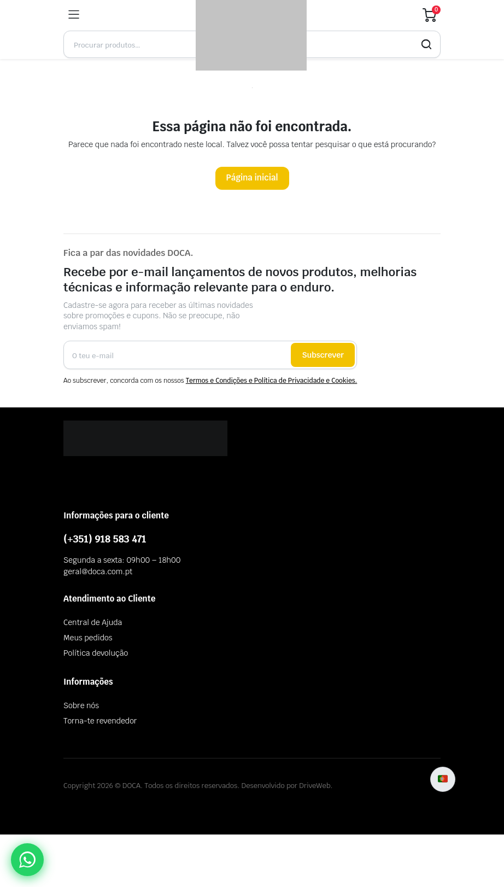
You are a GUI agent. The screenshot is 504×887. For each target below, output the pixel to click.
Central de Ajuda (92, 622)
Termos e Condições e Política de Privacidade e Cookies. (272, 380)
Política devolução (95, 653)
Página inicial (252, 177)
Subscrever (323, 355)
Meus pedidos (87, 638)
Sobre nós (81, 705)
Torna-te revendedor (100, 721)
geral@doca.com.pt (97, 571)
